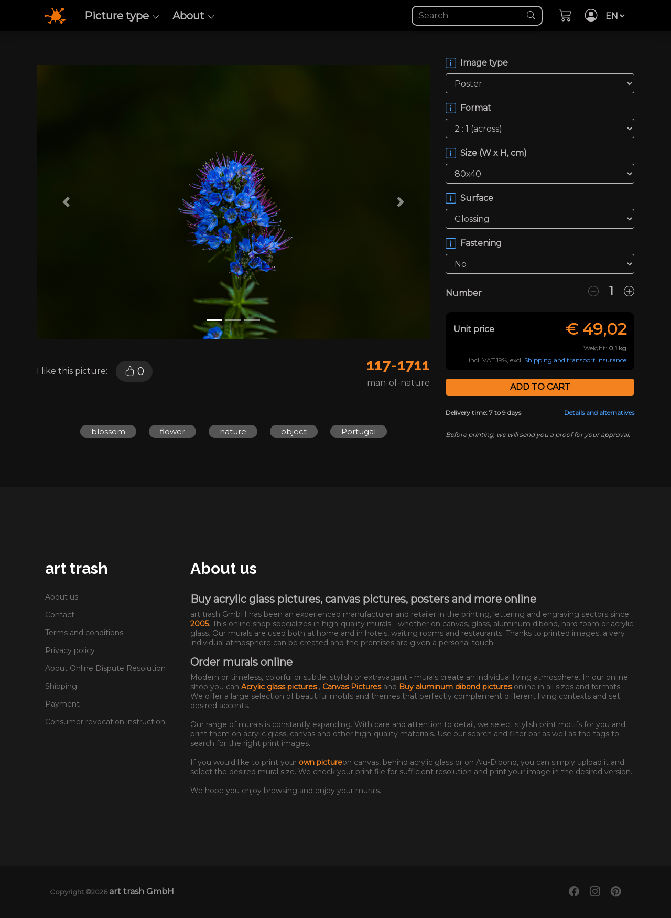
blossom (108, 431)
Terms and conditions (84, 632)
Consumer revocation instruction (105, 722)
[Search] (468, 15)
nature (233, 431)
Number (464, 293)
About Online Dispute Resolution (105, 668)
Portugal (358, 431)
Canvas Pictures (352, 686)
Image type (484, 63)
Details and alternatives (599, 413)
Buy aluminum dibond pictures (456, 686)
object (294, 431)
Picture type (122, 15)
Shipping (61, 686)
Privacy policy (70, 650)
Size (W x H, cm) (493, 153)
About (193, 15)
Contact (59, 615)
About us (61, 597)
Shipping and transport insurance (575, 360)
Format (475, 108)
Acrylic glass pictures (280, 686)
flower (172, 431)
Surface (476, 198)
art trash (76, 568)
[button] (66, 202)
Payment (62, 704)
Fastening (481, 243)
